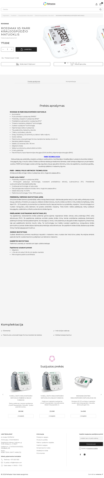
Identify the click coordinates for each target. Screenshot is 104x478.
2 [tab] (67, 63)
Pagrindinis (6, 15)
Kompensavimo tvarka (43, 448)
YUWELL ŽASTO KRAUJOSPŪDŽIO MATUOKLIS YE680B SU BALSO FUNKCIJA (21, 398)
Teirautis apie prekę (76, 64)
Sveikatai (13, 15)
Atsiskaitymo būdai (42, 450)
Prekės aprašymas (34, 82)
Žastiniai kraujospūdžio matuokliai (44, 15)
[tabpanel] (67, 41)
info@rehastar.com (16, 462)
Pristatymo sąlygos (42, 437)
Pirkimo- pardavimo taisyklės (45, 442)
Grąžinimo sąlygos (42, 445)
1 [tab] (65, 63)
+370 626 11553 (14, 459)
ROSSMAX (5, 24)
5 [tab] (76, 63)
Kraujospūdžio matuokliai (26, 15)
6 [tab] (78, 63)
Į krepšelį (28, 49)
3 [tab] (70, 63)
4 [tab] (73, 63)
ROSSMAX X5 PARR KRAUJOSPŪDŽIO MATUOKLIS (70, 15)
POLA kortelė (41, 453)
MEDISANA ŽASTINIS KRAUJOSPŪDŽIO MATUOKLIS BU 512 (83, 398)
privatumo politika (92, 448)
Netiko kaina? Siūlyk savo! (31, 64)
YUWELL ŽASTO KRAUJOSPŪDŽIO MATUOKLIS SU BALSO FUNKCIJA (52, 397)
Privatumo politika (42, 440)
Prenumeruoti (91, 444)
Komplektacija (71, 82)
